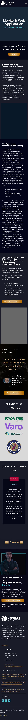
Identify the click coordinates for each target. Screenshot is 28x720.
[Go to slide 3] (15, 542)
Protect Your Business (13, 600)
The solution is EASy (14, 393)
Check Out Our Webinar (12, 302)
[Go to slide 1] (10, 542)
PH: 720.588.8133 (9, 664)
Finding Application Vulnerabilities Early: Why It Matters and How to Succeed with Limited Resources (13, 683)
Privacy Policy (3, 715)
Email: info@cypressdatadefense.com (14, 666)
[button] (26, 3)
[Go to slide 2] (13, 542)
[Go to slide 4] (18, 542)
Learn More (4, 645)
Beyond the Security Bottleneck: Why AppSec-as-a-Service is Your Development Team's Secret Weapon (13, 676)
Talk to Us (14, 54)
